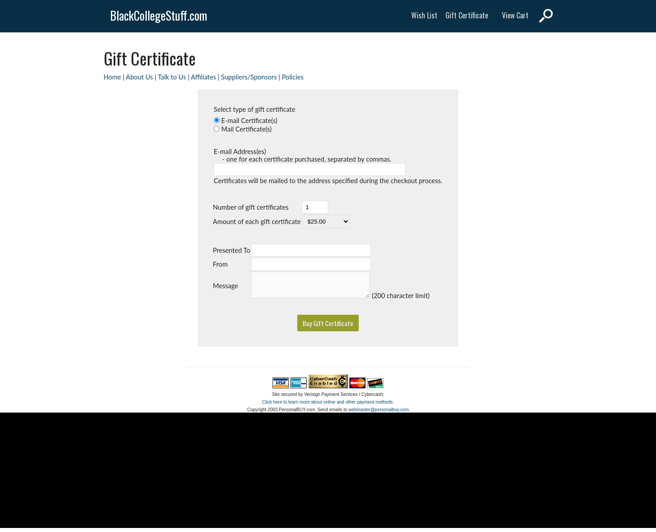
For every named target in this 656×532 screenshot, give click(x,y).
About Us (139, 77)
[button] (328, 327)
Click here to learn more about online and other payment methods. (328, 406)
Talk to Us (172, 77)
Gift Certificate (466, 15)
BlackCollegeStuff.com (158, 15)
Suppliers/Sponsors (249, 77)
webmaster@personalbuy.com (378, 413)
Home (112, 77)
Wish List (424, 15)
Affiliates (203, 77)
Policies (293, 77)
